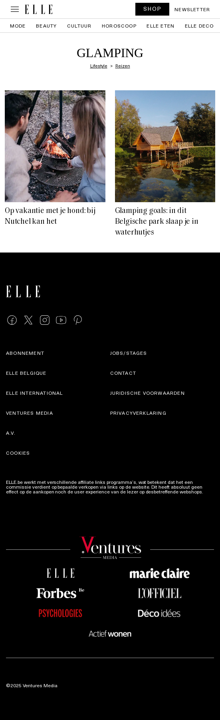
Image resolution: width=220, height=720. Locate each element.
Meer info (16, 496)
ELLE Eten (160, 25)
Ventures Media (29, 412)
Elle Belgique (26, 372)
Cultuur (79, 25)
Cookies (18, 452)
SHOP (152, 8)
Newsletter (192, 9)
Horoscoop (119, 25)
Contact (123, 372)
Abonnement (25, 352)
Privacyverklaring (138, 412)
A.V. (11, 432)
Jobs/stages (128, 352)
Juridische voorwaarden (147, 392)
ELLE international (34, 392)
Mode (18, 25)
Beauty (46, 25)
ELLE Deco (199, 25)
